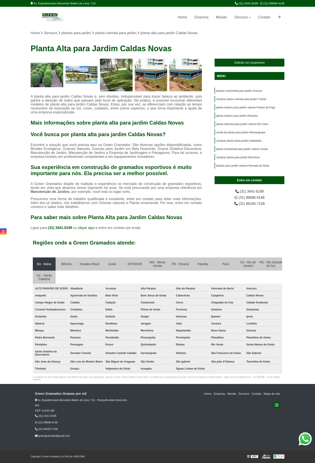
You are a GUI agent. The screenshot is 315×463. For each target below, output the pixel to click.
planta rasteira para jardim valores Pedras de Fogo (245, 107)
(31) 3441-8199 (246, 3)
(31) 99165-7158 (249, 204)
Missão (221, 17)
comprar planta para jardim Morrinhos (238, 157)
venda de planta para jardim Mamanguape (240, 132)
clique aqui (86, 228)
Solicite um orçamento (249, 62)
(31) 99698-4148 (272, 3)
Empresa (201, 17)
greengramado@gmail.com (52, 435)
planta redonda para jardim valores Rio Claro (242, 124)
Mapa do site (272, 393)
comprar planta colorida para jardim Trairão (241, 99)
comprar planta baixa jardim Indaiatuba (238, 140)
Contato (264, 17)
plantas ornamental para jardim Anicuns (239, 90)
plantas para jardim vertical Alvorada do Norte (242, 165)
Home (182, 17)
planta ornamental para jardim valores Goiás (242, 149)
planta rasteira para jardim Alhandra (237, 115)
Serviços (241, 17)
